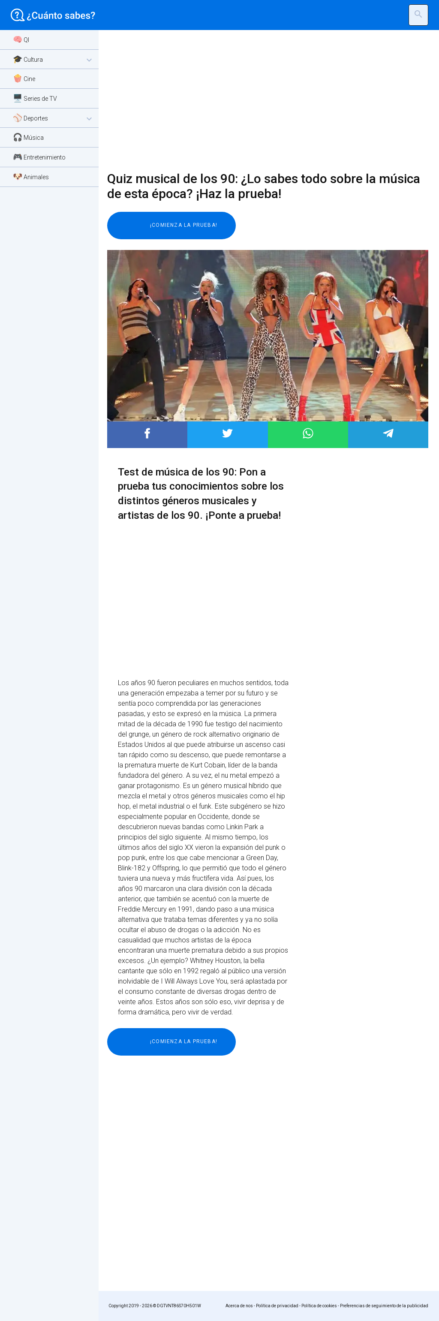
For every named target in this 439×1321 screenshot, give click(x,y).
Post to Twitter (227, 433)
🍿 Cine (24, 78)
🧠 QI (21, 39)
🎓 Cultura (53, 59)
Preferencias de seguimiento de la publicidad (384, 1305)
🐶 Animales (31, 176)
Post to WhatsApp (308, 433)
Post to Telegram (388, 433)
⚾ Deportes (53, 118)
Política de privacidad (277, 1305)
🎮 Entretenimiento (39, 156)
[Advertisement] (262, 101)
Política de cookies (319, 1305)
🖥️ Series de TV (35, 97)
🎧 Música (28, 136)
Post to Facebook (147, 433)
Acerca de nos (239, 1305)
